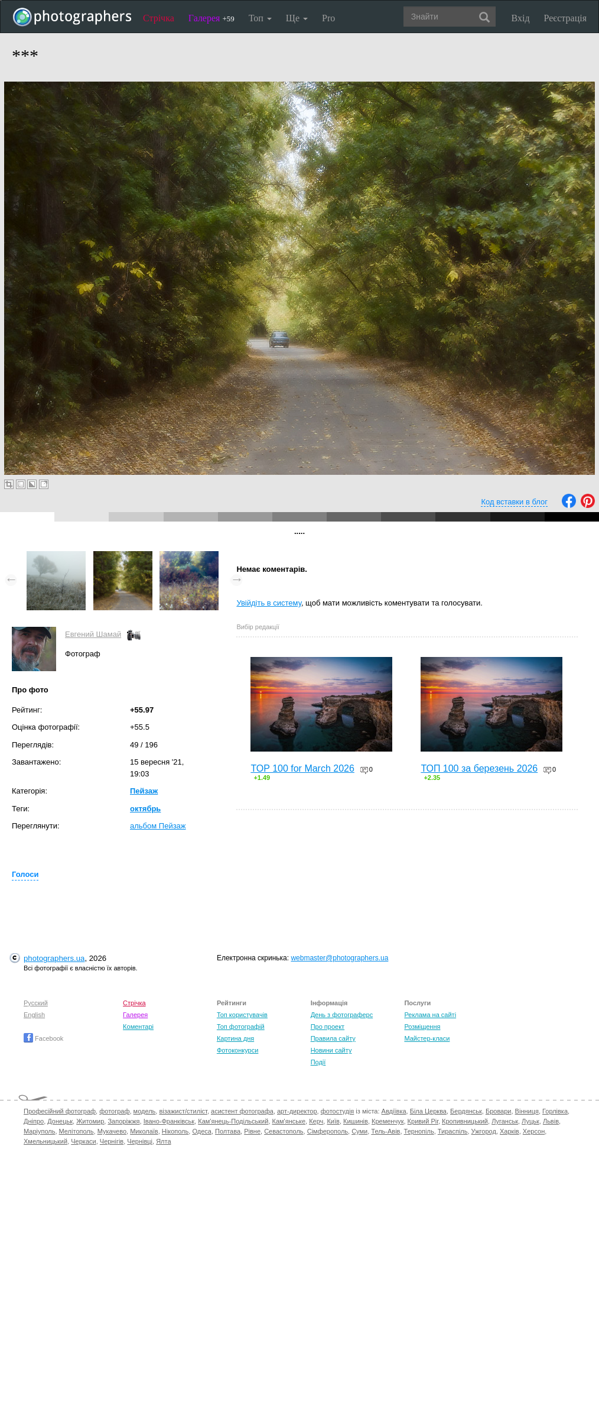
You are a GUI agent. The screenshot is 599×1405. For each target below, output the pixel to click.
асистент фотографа (242, 1111)
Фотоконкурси (237, 1050)
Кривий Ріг (423, 1121)
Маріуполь (39, 1131)
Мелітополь (76, 1131)
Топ (260, 18)
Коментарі (138, 1026)
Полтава (227, 1131)
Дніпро (34, 1121)
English (34, 1014)
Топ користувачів (242, 1014)
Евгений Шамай (93, 634)
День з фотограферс (342, 1014)
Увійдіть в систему (268, 602)
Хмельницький (45, 1141)
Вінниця (527, 1111)
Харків (509, 1131)
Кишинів (355, 1121)
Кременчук (387, 1121)
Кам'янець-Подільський (233, 1121)
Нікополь (175, 1131)
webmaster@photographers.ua (339, 958)
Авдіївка (394, 1111)
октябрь (145, 808)
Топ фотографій (241, 1026)
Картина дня (235, 1038)
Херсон (534, 1131)
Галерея (211, 18)
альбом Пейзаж (158, 825)
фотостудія (337, 1111)
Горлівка (555, 1111)
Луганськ (504, 1121)
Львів (551, 1121)
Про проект (327, 1026)
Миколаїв (144, 1131)
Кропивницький (465, 1121)
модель (145, 1111)
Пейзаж (144, 790)
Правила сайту (333, 1038)
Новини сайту (331, 1050)
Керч (316, 1121)
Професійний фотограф (60, 1111)
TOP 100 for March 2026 (302, 768)
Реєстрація (565, 18)
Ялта (163, 1141)
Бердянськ (466, 1111)
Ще (297, 18)
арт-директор (297, 1111)
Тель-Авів (385, 1131)
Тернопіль (419, 1131)
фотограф (114, 1111)
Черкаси (83, 1141)
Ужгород (483, 1131)
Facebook (43, 1038)
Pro (328, 18)
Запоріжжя (123, 1121)
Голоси (25, 874)
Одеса (201, 1131)
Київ (333, 1121)
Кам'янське (289, 1121)
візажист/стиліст (183, 1111)
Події (318, 1062)
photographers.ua (54, 958)
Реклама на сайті (430, 1014)
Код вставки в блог (514, 501)
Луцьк (530, 1121)
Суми (359, 1131)
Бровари (499, 1111)
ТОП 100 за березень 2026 (479, 768)
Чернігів (111, 1141)
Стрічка (158, 18)
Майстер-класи (427, 1038)
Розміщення (422, 1026)
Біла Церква (428, 1111)
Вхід (521, 18)
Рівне (252, 1131)
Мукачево (111, 1131)
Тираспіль (453, 1131)
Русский (36, 1002)
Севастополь (283, 1131)
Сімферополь (327, 1131)
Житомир (90, 1121)
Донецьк (60, 1121)
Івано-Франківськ (169, 1121)
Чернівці (139, 1141)
